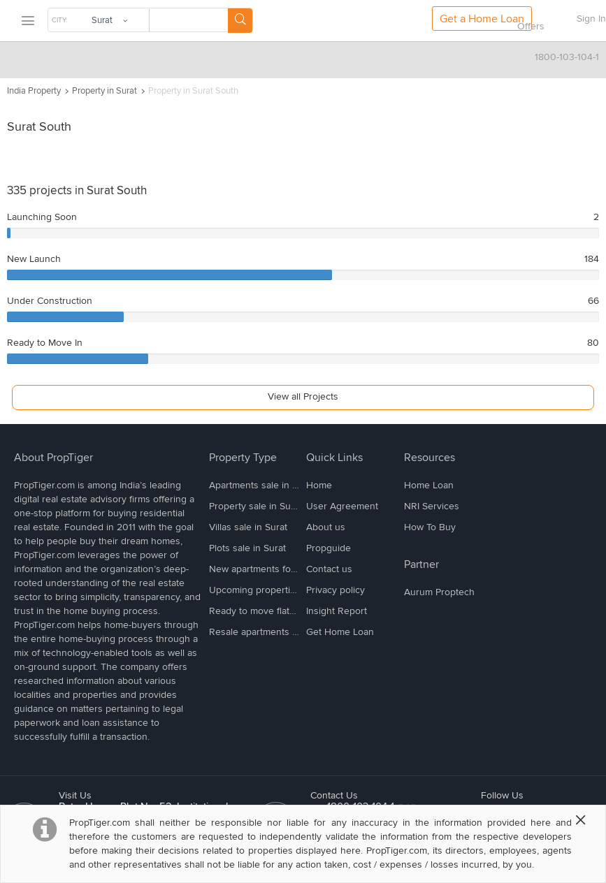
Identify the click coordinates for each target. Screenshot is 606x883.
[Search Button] (240, 20)
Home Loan (429, 485)
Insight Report (336, 611)
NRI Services (431, 506)
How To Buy (430, 527)
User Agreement (342, 506)
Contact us (329, 569)
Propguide (328, 548)
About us (325, 527)
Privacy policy (335, 590)
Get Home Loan (340, 632)
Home (319, 485)
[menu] (27, 21)
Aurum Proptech (439, 592)
